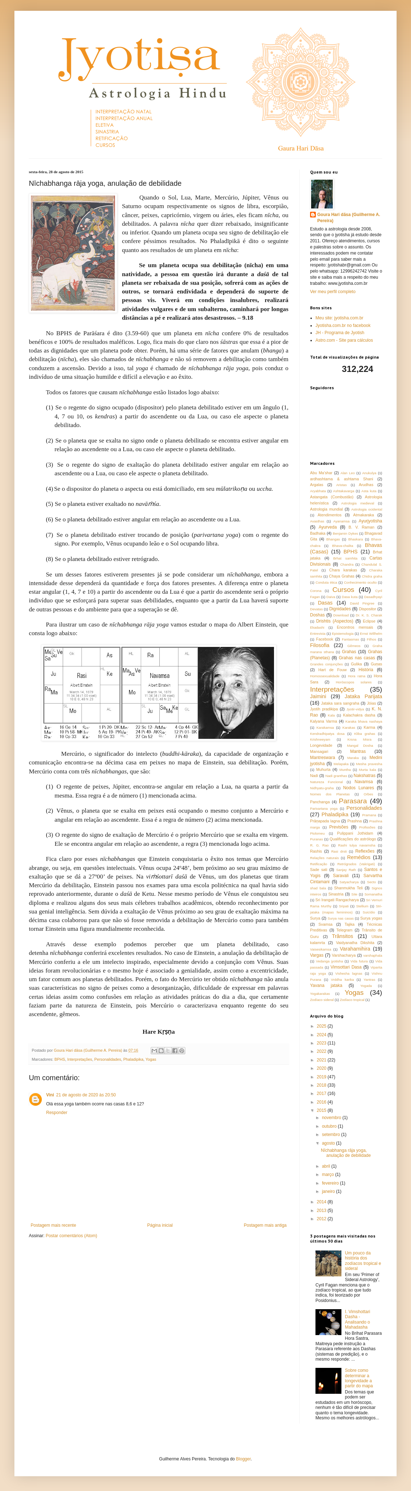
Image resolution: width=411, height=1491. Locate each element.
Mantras (358, 751)
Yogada (366, 986)
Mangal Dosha (360, 745)
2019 (322, 1076)
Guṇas (376, 664)
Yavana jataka (326, 985)
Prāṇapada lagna (325, 821)
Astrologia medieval (357, 503)
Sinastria (336, 894)
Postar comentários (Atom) (71, 1235)
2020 (322, 1068)
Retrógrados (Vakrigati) (356, 864)
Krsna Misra (360, 739)
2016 (322, 1102)
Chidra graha (372, 576)
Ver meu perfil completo (332, 291)
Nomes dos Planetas (330, 794)
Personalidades (107, 1059)
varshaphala (372, 955)
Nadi (314, 775)
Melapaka (341, 764)
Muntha (345, 770)
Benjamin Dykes (345, 533)
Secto (371, 882)
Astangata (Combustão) (331, 497)
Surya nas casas (341, 918)
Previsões (338, 827)
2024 (322, 1034)
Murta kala (367, 770)
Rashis (316, 851)
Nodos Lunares (358, 787)
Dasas (325, 603)
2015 (322, 1110)
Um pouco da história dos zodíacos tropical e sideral (363, 1260)
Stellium (362, 906)
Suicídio (369, 912)
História (366, 669)
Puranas (316, 839)
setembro (331, 1134)
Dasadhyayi (373, 597)
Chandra (347, 564)
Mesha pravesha (369, 764)
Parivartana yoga (323, 808)
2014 (322, 1201)
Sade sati (318, 869)
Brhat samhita (345, 558)
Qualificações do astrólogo (353, 839)
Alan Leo (348, 473)
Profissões (367, 827)
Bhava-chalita (342, 546)
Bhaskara (355, 539)
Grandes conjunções (326, 664)
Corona (315, 591)
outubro (330, 1126)
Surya (315, 918)
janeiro (329, 1191)
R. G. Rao (319, 845)
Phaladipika (133, 1059)
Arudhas (366, 484)
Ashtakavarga (343, 491)
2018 (322, 1085)
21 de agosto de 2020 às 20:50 (86, 1094)
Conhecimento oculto (360, 582)
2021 (322, 1060)
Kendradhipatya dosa (327, 734)
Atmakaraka (363, 515)
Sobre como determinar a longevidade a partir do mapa (359, 1378)
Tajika (350, 924)
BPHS (59, 1059)
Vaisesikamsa (320, 949)
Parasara (353, 801)
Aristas (341, 485)
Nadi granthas (336, 776)
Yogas (151, 1059)
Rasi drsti (339, 851)
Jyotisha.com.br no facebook (343, 325)
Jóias (371, 703)
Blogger (243, 1458)
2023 (322, 1043)
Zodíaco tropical (352, 1000)
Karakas (348, 727)
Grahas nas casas (357, 657)
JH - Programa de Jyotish (339, 332)
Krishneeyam (320, 739)
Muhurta (323, 769)
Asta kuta (369, 491)
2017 (322, 1093)
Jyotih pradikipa (324, 709)
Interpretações (79, 1059)
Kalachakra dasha (359, 715)
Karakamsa (325, 727)
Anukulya (369, 473)
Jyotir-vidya (355, 709)
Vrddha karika (342, 980)
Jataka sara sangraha (340, 703)
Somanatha (373, 894)
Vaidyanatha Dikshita (355, 942)
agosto (329, 1143)
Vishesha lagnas (348, 973)
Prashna (354, 821)
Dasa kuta (350, 597)
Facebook (324, 639)
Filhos (371, 639)
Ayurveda (328, 527)
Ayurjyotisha (370, 521)
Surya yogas (371, 918)
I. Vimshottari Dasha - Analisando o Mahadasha (357, 1319)
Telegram (344, 930)
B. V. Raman (361, 527)
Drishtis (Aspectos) (334, 621)
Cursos (343, 589)
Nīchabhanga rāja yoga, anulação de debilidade (346, 1153)
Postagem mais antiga (265, 1225)
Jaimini (318, 696)
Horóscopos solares (353, 682)
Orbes (368, 794)
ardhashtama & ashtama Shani (341, 479)
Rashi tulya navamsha (356, 845)
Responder (56, 1112)
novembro (332, 1117)
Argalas (316, 484)
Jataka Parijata (363, 696)
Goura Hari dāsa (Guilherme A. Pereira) (348, 217)
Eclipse (369, 621)
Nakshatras (365, 775)
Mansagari (319, 751)
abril (326, 1166)
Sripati (344, 906)
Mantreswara (322, 757)
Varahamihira (355, 949)
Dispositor (367, 609)
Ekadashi (317, 627)
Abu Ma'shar (321, 473)
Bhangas (333, 539)
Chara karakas (343, 570)
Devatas (316, 609)
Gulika (356, 664)
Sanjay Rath (346, 870)
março (328, 1174)
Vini (50, 1094)
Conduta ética (326, 582)
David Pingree (362, 603)
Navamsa (364, 781)
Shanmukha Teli (348, 888)
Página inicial (160, 1225)
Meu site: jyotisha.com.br (339, 317)
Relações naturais (324, 858)
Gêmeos (354, 646)
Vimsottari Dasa (346, 967)
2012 (322, 1218)
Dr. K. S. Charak (369, 615)
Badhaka (318, 533)
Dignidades (340, 608)
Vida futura (359, 961)
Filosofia (320, 645)
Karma (369, 727)
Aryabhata (318, 491)
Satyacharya (348, 882)
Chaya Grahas (341, 576)
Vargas (316, 955)
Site (355, 894)
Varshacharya (344, 955)
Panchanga (320, 802)
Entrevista (318, 634)
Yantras (369, 980)
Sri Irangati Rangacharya (337, 900)
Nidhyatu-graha (322, 788)
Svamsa (325, 924)
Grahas (349, 651)
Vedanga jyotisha (329, 961)
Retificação (318, 864)
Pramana (369, 815)
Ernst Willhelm (371, 634)
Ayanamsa (341, 521)
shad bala (318, 888)
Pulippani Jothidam (355, 833)
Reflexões (364, 851)
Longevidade (321, 745)
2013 (322, 1210)
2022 (322, 1051)
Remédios (359, 857)
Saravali (340, 875)
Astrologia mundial (326, 509)
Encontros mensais (355, 627)
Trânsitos (342, 936)
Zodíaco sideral (322, 1000)
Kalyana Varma (323, 721)
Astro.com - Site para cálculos (344, 340)
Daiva (330, 597)
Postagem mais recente (53, 1225)
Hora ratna (356, 676)
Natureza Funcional (326, 782)
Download (341, 615)
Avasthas (317, 521)
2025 (322, 1026)
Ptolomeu (317, 833)
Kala (331, 715)
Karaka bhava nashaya (363, 721)
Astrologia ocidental (366, 509)
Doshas (317, 614)
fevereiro (331, 1183)
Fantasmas (350, 639)
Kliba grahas (364, 734)
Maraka (353, 758)
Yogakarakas (320, 994)
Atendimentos (329, 515)
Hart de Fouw (332, 670)
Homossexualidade (325, 676)
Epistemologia (342, 634)
